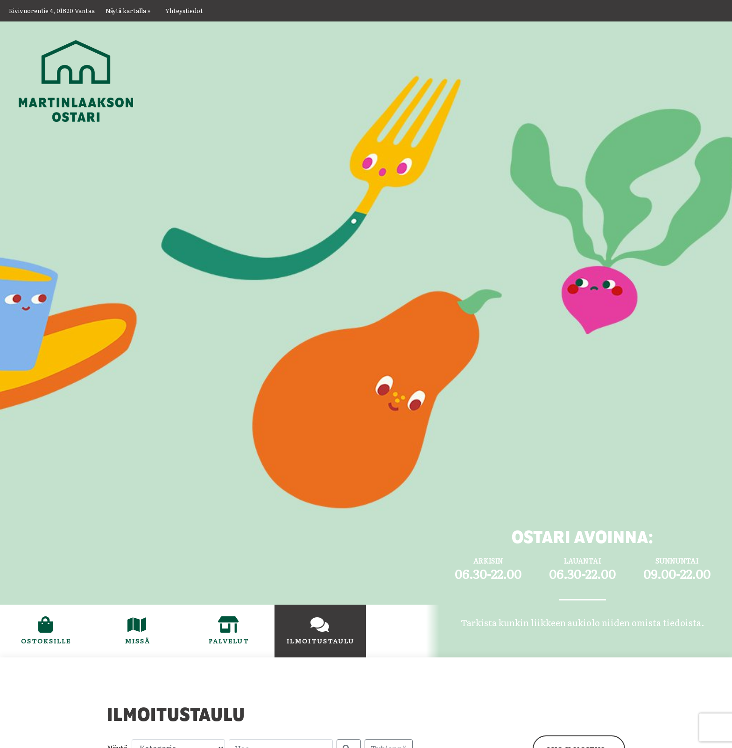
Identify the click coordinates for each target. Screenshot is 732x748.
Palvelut (229, 640)
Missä (137, 640)
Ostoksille (56, 640)
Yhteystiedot (184, 10)
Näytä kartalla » (128, 10)
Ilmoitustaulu (326, 640)
